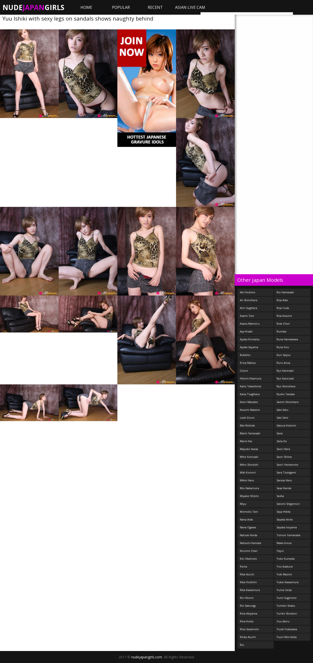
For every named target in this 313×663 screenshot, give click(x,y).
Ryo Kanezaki (285, 378)
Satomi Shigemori (288, 504)
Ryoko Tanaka (286, 394)
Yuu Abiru (283, 621)
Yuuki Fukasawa (287, 629)
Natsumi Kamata (250, 543)
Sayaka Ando (285, 519)
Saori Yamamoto (287, 464)
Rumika (281, 331)
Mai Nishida (247, 425)
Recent (155, 7)
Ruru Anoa (283, 363)
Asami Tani (247, 316)
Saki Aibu (282, 410)
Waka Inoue (284, 543)
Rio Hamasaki (285, 292)
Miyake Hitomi (249, 496)
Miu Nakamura (249, 488)
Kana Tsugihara (250, 394)
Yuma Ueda (284, 590)
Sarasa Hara (284, 480)
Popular (121, 7)
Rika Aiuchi (247, 574)
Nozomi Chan (248, 551)
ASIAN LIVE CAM (190, 7)
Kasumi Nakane (250, 410)
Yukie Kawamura (288, 582)
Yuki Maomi (284, 574)
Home (86, 7)
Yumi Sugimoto (287, 598)
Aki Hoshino (247, 292)
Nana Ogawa (248, 527)
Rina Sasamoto (249, 629)
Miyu (243, 504)
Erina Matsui (248, 363)
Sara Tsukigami (286, 472)
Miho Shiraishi (249, 464)
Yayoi (280, 551)
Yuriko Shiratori (287, 613)
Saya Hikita (284, 511)
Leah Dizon (247, 417)
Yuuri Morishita (287, 637)
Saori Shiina (284, 457)
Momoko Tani (249, 511)
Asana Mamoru (249, 323)
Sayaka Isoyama (287, 527)
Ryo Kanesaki (285, 370)
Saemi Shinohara (288, 402)
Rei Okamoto (248, 558)
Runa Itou (283, 347)
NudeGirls (33, 7)
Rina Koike (247, 621)
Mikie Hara (247, 480)
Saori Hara (283, 449)
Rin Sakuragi (248, 605)
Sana (280, 433)
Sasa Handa (284, 488)
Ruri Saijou (284, 355)
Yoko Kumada (286, 558)
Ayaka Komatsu (250, 339)
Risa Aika (282, 300)
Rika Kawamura (250, 590)
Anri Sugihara (248, 308)
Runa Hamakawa (287, 339)
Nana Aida (246, 519)
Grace (244, 370)
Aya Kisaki (246, 331)
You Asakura (285, 566)
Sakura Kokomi (286, 425)
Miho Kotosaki (249, 457)
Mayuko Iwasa (249, 449)
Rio (242, 645)
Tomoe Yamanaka (288, 535)
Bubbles (245, 355)
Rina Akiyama (248, 613)
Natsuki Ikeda (248, 535)
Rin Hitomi (247, 598)
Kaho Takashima (250, 386)
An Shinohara (248, 300)
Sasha (280, 496)
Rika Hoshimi (248, 582)
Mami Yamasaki (250, 433)
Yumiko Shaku (286, 605)
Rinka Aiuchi (248, 637)
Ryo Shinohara (286, 386)
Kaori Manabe (249, 402)
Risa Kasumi (284, 316)
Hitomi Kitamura (250, 378)
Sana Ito (282, 441)
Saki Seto (282, 417)
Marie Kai (246, 441)
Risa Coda (283, 308)
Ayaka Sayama (249, 347)
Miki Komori (248, 472)
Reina (243, 566)
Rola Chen (283, 323)
